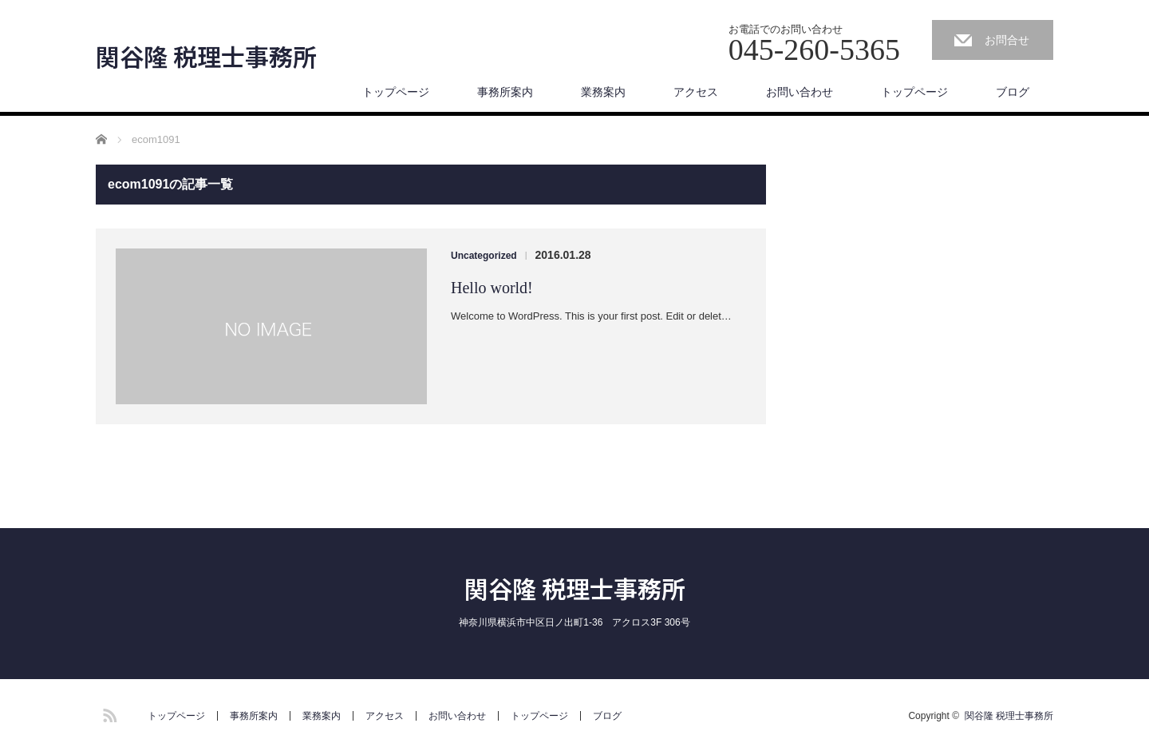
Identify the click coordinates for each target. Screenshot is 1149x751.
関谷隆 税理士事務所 (206, 56)
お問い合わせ (799, 91)
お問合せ (1007, 40)
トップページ (395, 91)
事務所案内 (505, 91)
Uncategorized (484, 255)
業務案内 (603, 91)
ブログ (1012, 91)
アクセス (695, 91)
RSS (108, 713)
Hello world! (492, 287)
